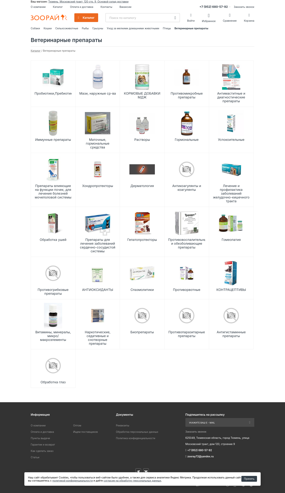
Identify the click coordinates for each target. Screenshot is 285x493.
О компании (38, 6)
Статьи (35, 457)
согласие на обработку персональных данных (132, 480)
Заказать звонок (244, 6)
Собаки (35, 28)
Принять (249, 478)
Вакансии (125, 6)
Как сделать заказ (42, 450)
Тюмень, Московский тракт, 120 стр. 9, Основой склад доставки (88, 1)
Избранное (209, 20)
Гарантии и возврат (43, 444)
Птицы (167, 28)
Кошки (48, 28)
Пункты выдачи (40, 438)
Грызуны (97, 28)
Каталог (58, 6)
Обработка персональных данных (137, 431)
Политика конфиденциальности (135, 438)
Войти (191, 20)
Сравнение (230, 20)
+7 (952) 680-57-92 (213, 7)
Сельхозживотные (66, 28)
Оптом (77, 425)
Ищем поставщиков (85, 431)
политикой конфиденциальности (72, 480)
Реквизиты (122, 425)
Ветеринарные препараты (191, 28)
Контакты (106, 6)
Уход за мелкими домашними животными (133, 28)
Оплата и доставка (81, 6)
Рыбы (85, 28)
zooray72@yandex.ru (200, 456)
